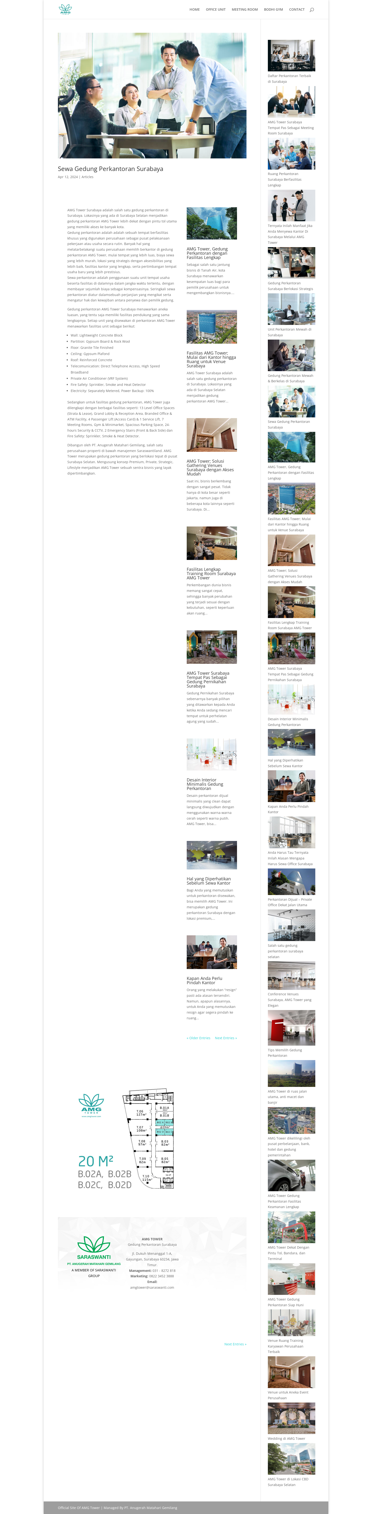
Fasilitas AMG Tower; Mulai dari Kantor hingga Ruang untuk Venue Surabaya (211, 359)
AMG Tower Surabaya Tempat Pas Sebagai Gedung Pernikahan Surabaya (208, 679)
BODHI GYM (273, 10)
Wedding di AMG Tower (286, 1438)
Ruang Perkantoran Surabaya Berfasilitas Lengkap (285, 179)
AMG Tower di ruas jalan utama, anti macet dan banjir (287, 1097)
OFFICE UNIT (216, 10)
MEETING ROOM (245, 10)
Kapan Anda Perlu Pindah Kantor (204, 980)
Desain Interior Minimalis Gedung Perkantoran (205, 784)
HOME (195, 10)
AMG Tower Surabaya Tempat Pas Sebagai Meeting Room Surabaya (291, 128)
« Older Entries (198, 1038)
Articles (87, 177)
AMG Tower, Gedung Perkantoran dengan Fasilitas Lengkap (207, 253)
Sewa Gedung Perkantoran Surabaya (110, 168)
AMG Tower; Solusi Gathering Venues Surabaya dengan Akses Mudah (210, 467)
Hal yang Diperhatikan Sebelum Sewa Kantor (209, 881)
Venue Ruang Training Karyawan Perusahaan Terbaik (285, 1346)
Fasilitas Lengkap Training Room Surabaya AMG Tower (211, 573)
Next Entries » (226, 1038)
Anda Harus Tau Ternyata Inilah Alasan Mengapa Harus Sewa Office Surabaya (290, 858)
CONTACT (297, 10)
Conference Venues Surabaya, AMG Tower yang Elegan (290, 1000)
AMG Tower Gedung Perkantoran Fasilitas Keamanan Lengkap (284, 1201)
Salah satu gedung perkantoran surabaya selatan (285, 951)
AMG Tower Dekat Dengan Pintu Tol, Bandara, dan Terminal (288, 1253)
